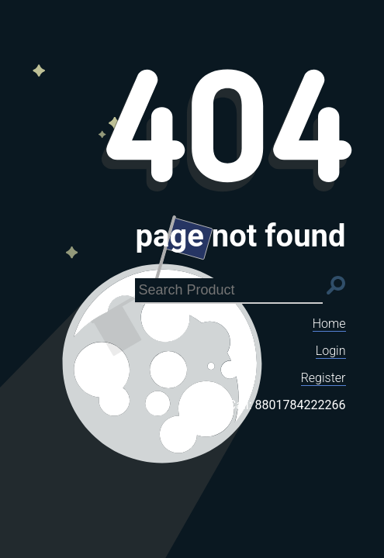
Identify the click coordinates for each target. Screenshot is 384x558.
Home (329, 323)
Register (323, 377)
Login (331, 350)
